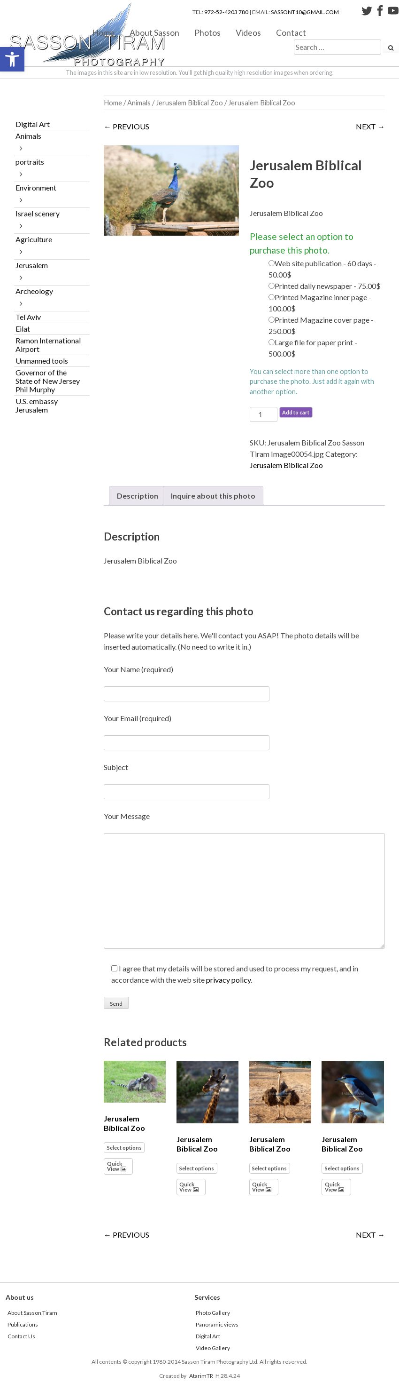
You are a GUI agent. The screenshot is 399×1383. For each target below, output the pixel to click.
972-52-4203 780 (226, 12)
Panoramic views (217, 1324)
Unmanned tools (41, 360)
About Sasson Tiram (32, 1312)
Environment (35, 187)
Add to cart (295, 412)
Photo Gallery (213, 1312)
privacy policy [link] (228, 979)
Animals (139, 102)
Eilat (22, 328)
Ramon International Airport (48, 344)
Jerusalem (31, 265)
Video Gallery (213, 1347)
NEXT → (370, 126)
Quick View (114, 1166)
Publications (23, 1324)
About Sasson (154, 32)
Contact (291, 32)
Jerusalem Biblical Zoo (189, 102)
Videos (248, 32)
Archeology (34, 290)
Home (103, 32)
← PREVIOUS (126, 126)
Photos (207, 32)
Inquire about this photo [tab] (213, 495)
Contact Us (21, 1336)
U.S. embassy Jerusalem (36, 405)
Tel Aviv (28, 316)
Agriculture (33, 239)
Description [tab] (137, 495)
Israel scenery (37, 213)
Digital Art (32, 123)
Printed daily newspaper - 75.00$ (328, 285)
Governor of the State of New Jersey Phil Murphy (47, 381)
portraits (29, 161)
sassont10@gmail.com (305, 12)
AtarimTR (201, 1375)
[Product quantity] (263, 414)
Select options (124, 1148)
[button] (12, 59)
